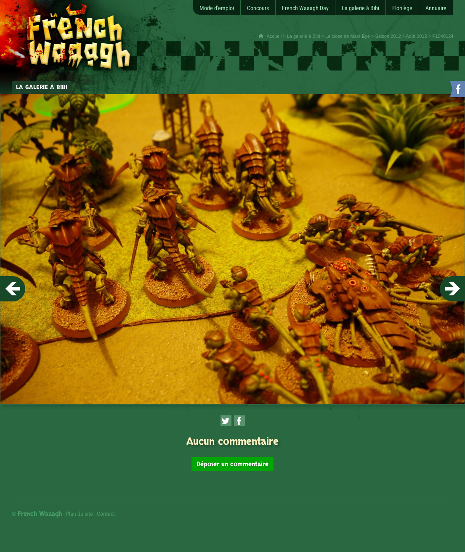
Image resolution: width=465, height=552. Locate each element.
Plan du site (79, 513)
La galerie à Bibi (303, 36)
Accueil (274, 36)
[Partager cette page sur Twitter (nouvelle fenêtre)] (226, 420)
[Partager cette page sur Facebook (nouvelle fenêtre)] (239, 420)
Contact (106, 513)
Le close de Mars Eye (347, 36)
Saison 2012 (388, 36)
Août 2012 (416, 36)
